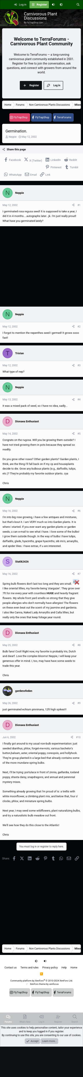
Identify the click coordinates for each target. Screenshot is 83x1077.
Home (73, 967)
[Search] (78, 4)
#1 (79, 205)
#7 (79, 573)
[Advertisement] (39, 266)
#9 (79, 703)
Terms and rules (29, 967)
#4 (79, 399)
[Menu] (5, 5)
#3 (79, 365)
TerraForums (64, 117)
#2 (79, 326)
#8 (79, 645)
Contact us (10, 967)
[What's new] (69, 4)
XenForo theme (38, 984)
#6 (79, 510)
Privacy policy (50, 967)
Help (64, 967)
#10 (78, 737)
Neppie (13, 136)
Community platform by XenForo (41, 980)
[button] (61, 4)
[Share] (73, 205)
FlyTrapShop (20, 117)
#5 (79, 433)
